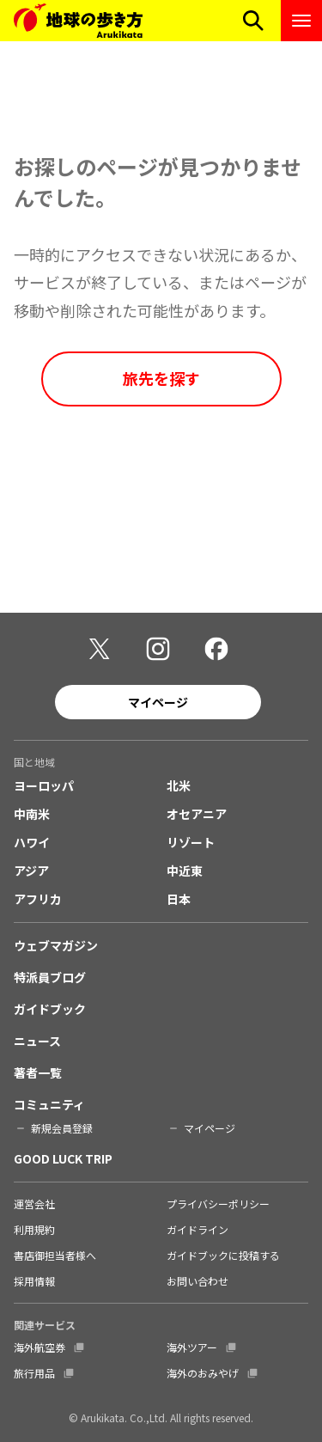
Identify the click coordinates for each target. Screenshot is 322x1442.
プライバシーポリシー (218, 1203)
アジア (31, 870)
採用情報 (34, 1281)
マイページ (158, 702)
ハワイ (32, 842)
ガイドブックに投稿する (223, 1255)
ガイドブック (50, 1008)
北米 (179, 785)
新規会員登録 (62, 1128)
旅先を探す (161, 378)
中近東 (185, 870)
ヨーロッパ (44, 785)
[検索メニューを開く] (253, 20)
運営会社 (34, 1203)
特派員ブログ (50, 977)
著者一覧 (38, 1072)
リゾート (191, 842)
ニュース (37, 1040)
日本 (179, 898)
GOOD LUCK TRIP (63, 1158)
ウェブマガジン (56, 945)
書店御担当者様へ (55, 1255)
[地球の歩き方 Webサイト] (78, 20)
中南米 (32, 813)
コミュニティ (49, 1104)
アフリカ (38, 898)
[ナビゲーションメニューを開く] (301, 20)
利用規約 (34, 1229)
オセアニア (197, 813)
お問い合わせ (197, 1281)
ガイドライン (197, 1229)
